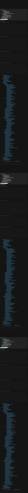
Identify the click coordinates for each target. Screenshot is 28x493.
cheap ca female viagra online (9, 110)
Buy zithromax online (8, 134)
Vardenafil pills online (8, 141)
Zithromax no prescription (8, 115)
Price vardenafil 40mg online (10, 252)
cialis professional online (8, 135)
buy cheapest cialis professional (9, 109)
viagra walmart (4, 82)
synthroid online (7, 152)
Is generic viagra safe (8, 480)
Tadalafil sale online (7, 144)
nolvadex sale (7, 148)
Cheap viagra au (9, 127)
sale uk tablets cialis (7, 130)
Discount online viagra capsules (11, 119)
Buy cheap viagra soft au (8, 298)
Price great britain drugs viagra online (8, 132)
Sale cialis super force (9, 88)
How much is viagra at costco (9, 112)
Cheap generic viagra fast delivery (9, 139)
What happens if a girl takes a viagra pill (10, 280)
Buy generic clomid (9, 429)
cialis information (4, 14)
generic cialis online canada (8, 156)
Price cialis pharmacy (6, 117)
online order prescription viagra (9, 113)
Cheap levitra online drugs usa (7, 15)
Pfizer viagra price (2, 9)
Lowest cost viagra (4, 10)
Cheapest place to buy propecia (11, 419)
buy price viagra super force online (9, 118)
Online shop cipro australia (7, 161)
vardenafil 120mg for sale (8, 138)
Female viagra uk (9, 285)
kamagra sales (8, 89)
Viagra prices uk (7, 151)
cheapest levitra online (5, 181)
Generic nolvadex (9, 94)
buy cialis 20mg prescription (10, 104)
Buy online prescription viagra (9, 108)
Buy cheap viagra (7, 465)
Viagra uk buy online (8, 137)
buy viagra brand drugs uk (8, 120)
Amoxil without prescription (8, 308)
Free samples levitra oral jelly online (11, 257)
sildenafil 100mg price (9, 105)
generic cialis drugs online (10, 124)
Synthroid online (7, 114)
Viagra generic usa (9, 267)
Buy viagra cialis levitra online (7, 81)
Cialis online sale (7, 111)
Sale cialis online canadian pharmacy (6, 16)
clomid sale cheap (9, 125)
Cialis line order (6, 83)
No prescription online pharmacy (11, 98)
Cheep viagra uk (9, 100)
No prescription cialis (3, 348)
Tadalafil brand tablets (8, 142)
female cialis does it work (7, 159)
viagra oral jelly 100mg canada (9, 140)
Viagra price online (17, 161)
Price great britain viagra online (11, 123)
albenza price (8, 101)
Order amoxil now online (10, 99)
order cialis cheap (9, 121)
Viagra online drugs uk (10, 106)
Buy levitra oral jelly (9, 95)
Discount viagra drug (4, 78)
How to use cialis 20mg (8, 262)
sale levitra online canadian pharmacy (11, 87)
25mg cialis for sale (9, 424)
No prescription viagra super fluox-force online (11, 147)
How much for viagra (8, 136)
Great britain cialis (7, 146)
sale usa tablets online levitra (9, 84)
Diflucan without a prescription (8, 318)
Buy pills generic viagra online (9, 145)
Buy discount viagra (7, 457)
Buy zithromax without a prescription (10, 85)
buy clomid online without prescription (9, 13)
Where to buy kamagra (8, 275)
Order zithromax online (8, 290)
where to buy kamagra (9, 92)
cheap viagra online (9, 97)
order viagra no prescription (8, 129)
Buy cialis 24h (7, 116)
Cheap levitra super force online (9, 447)
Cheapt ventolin (9, 107)
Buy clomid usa (9, 93)
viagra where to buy (6, 12)
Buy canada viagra (6, 244)
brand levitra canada (9, 90)
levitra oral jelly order (6, 11)
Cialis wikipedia (7, 470)
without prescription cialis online (6, 17)
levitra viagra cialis (9, 452)
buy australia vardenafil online (9, 155)
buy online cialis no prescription (11, 96)
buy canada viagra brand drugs (9, 131)
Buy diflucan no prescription (10, 122)
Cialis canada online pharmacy (11, 102)
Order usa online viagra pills (8, 153)
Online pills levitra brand (10, 86)
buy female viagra (9, 128)
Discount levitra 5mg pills (7, 77)
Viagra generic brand (7, 313)
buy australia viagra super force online (10, 303)
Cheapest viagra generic (10, 91)
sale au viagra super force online (11, 270)
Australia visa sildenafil (8, 442)
